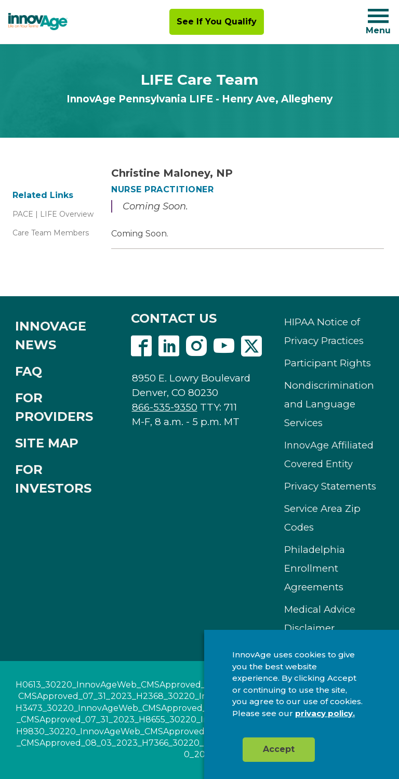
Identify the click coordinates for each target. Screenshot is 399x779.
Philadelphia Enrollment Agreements (314, 568)
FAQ (28, 371)
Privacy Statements (330, 486)
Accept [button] (279, 749)
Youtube (224, 346)
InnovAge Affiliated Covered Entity (329, 455)
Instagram (196, 346)
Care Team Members (50, 232)
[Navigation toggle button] (378, 16)
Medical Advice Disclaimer (319, 618)
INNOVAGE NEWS (50, 335)
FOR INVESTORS (53, 479)
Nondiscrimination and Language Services (329, 404)
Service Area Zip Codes (322, 518)
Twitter (251, 346)
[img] (38, 22)
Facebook (141, 346)
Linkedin (168, 346)
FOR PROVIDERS (54, 407)
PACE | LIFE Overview (53, 214)
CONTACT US (174, 318)
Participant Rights (327, 363)
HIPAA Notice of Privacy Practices (324, 331)
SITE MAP (46, 443)
